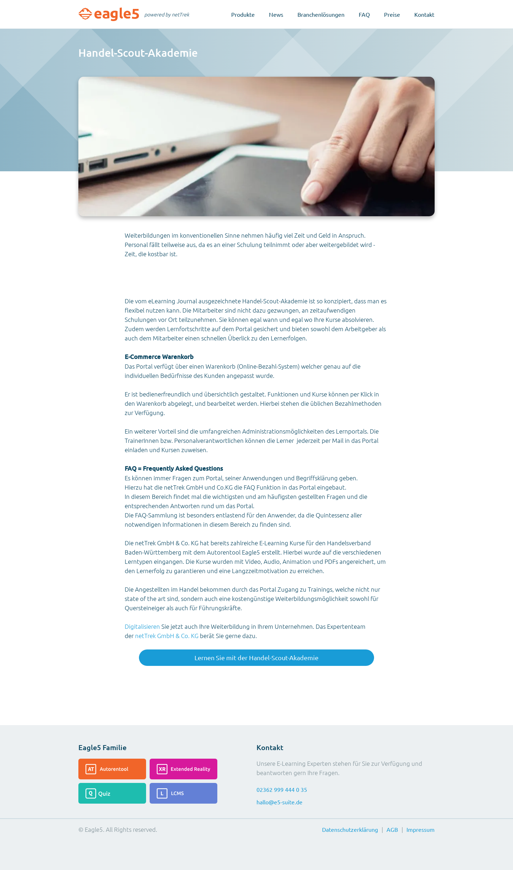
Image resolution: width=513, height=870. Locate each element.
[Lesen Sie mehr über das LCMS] (183, 793)
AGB (392, 829)
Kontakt (424, 14)
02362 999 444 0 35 (281, 789)
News (276, 14)
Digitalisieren (142, 626)
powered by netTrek (166, 14)
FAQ (364, 14)
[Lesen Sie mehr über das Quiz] (112, 793)
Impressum (420, 829)
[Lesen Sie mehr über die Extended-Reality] (183, 769)
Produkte (243, 14)
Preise (392, 14)
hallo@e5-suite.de (279, 801)
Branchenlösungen (320, 14)
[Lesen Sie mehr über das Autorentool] (112, 769)
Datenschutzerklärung (350, 829)
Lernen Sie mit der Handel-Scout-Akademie (256, 657)
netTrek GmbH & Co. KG (166, 635)
